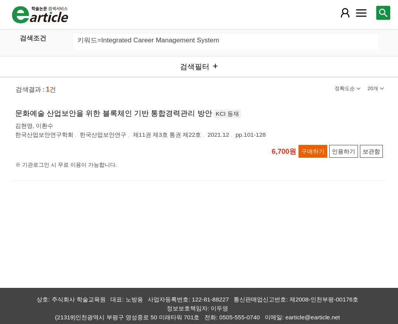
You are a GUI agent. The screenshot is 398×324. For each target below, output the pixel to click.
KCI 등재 (227, 113)
